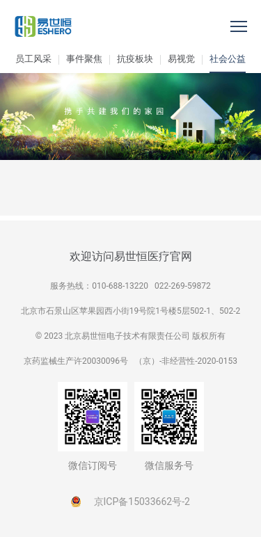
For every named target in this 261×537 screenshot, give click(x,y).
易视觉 (181, 59)
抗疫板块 (135, 59)
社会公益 (227, 59)
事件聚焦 (84, 59)
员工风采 (33, 59)
